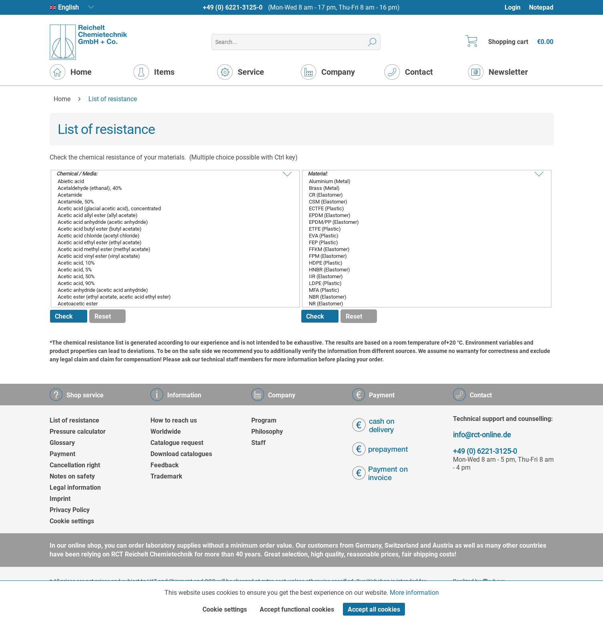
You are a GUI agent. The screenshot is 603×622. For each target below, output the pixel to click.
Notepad (541, 7)
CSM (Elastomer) (421, 201)
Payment (62, 454)
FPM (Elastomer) (421, 255)
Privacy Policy (70, 510)
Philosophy (267, 431)
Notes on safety (72, 476)
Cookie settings (72, 521)
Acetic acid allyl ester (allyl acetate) (169, 214)
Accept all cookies (374, 609)
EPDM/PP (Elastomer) (421, 221)
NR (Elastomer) (421, 303)
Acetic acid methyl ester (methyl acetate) (169, 248)
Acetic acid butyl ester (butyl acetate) (169, 228)
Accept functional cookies (297, 609)
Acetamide (169, 194)
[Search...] (296, 42)
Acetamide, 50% (169, 201)
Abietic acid (169, 180)
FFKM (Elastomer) (421, 248)
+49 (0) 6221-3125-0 (232, 7)
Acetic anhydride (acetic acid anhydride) (169, 289)
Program (263, 420)
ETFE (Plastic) (421, 228)
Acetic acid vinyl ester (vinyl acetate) (169, 255)
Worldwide (165, 431)
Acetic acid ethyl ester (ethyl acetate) (169, 242)
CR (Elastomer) (421, 194)
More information (414, 592)
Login (513, 7)
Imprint (60, 498)
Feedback (164, 465)
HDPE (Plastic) (421, 262)
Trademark (166, 476)
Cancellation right (75, 465)
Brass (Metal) (421, 187)
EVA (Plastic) (421, 235)
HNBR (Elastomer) (421, 269)
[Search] (372, 42)
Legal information (75, 487)
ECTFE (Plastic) (421, 208)
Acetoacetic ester (169, 303)
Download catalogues (181, 454)
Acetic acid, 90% (169, 282)
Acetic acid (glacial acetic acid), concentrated (169, 208)
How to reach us (173, 420)
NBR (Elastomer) (421, 296)
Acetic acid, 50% (169, 276)
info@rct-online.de (482, 435)
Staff (258, 443)
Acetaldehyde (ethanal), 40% (169, 187)
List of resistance (74, 420)
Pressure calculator (78, 431)
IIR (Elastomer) (421, 276)
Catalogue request (176, 443)
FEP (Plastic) (421, 242)
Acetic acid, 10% (169, 262)
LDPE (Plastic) (421, 282)
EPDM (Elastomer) (421, 214)
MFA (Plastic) (421, 289)
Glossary (62, 443)
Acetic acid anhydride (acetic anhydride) (169, 221)
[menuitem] (516, 7)
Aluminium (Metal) (421, 180)
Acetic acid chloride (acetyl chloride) (169, 235)
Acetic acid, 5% (169, 269)
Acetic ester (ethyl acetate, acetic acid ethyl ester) (169, 296)
